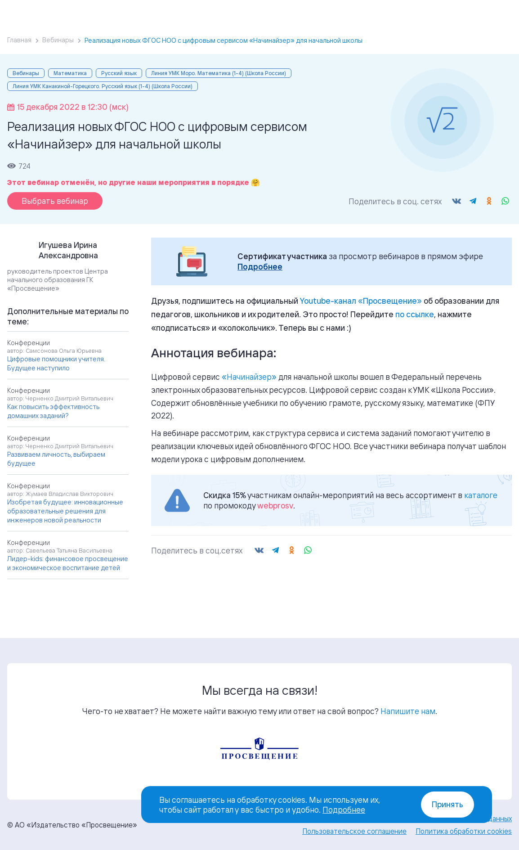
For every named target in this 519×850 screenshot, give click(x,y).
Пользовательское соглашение (354, 831)
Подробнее (259, 266)
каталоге (480, 495)
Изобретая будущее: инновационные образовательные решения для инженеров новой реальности (65, 511)
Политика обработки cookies (464, 831)
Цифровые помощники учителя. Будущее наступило (56, 363)
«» (361, 301)
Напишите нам (407, 711)
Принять (447, 804)
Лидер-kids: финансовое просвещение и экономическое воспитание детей (67, 563)
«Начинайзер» (249, 377)
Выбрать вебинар (55, 201)
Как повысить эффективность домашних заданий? (53, 411)
